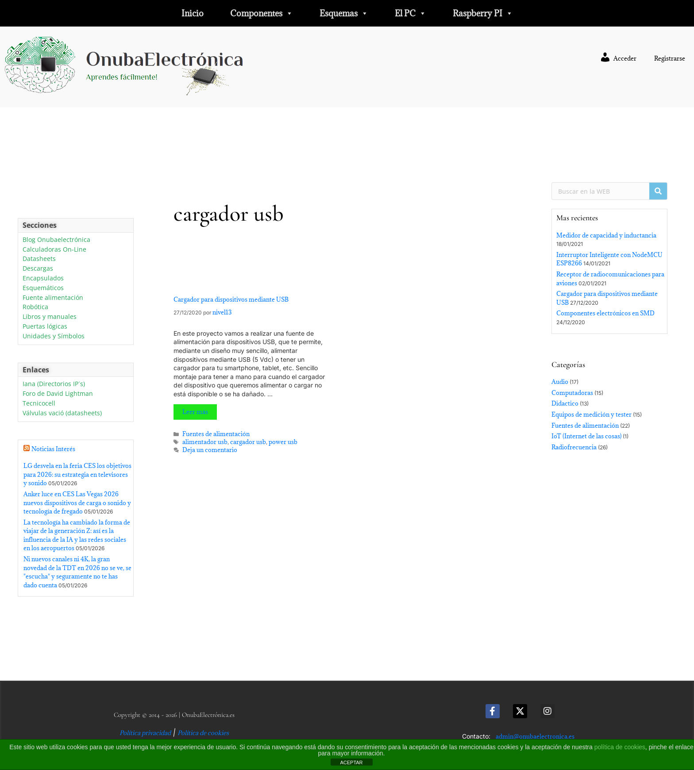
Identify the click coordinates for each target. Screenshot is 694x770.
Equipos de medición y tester (591, 414)
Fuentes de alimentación (216, 434)
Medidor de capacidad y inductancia (606, 235)
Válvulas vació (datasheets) (62, 413)
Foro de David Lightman (58, 394)
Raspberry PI (483, 13)
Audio (559, 382)
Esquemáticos (43, 288)
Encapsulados (43, 278)
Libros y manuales (50, 317)
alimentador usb (204, 442)
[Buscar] (658, 191)
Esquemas (344, 13)
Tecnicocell (39, 403)
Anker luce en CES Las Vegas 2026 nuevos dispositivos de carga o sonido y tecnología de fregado (77, 502)
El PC (410, 13)
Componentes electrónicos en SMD (605, 313)
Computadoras (572, 393)
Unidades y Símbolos (54, 336)
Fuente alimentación (53, 298)
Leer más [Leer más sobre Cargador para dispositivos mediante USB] (195, 412)
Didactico (564, 403)
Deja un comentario (209, 450)
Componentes (261, 13)
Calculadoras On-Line (54, 249)
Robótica (35, 307)
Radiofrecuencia (574, 447)
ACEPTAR (351, 762)
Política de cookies (203, 733)
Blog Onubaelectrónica (56, 240)
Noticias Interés (53, 449)
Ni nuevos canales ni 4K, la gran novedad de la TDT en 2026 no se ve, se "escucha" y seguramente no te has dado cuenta (77, 572)
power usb (283, 442)
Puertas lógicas (45, 326)
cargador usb (248, 442)
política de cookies (619, 747)
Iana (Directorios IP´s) (54, 384)
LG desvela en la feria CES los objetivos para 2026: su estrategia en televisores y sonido (77, 474)
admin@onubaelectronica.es (535, 736)
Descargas (38, 268)
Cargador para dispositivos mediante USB (231, 299)
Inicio (192, 13)
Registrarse (669, 58)
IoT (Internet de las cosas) (586, 436)
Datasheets (39, 259)
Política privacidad (145, 733)
